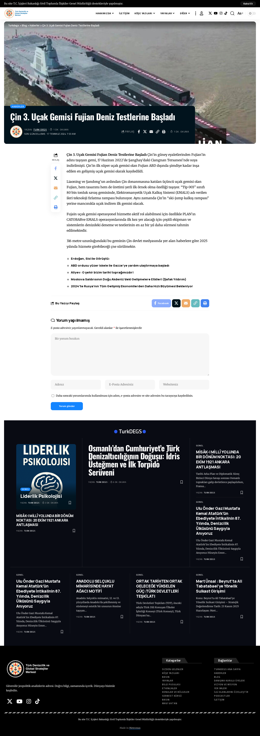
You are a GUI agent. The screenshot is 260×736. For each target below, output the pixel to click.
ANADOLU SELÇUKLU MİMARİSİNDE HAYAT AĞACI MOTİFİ (95, 586)
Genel (25, 489)
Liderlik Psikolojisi (41, 496)
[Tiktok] (225, 13)
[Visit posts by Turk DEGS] (16, 132)
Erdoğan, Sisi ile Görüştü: (90, 258)
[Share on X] (145, 131)
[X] (210, 13)
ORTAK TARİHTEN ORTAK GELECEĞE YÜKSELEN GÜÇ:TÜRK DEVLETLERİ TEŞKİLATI (159, 589)
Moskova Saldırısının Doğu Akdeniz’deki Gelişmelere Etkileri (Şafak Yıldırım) (128, 279)
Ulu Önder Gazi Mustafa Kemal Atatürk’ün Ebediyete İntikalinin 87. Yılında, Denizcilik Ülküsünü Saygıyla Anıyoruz (218, 521)
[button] (248, 3)
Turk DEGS (40, 129)
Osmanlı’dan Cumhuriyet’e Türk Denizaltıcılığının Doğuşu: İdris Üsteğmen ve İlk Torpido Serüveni (134, 460)
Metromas (135, 727)
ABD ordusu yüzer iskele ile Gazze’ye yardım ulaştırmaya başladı (120, 265)
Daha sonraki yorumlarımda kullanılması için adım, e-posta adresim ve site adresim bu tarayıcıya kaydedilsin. (124, 395)
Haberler (18, 106)
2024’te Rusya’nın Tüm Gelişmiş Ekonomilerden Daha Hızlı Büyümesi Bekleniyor (132, 286)
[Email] (151, 131)
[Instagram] (221, 13)
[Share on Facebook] (139, 131)
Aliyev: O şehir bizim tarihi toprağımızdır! (102, 272)
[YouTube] (216, 13)
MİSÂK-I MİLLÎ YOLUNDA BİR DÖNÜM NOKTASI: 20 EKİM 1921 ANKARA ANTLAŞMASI (45, 520)
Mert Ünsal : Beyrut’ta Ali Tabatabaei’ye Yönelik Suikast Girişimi (219, 586)
